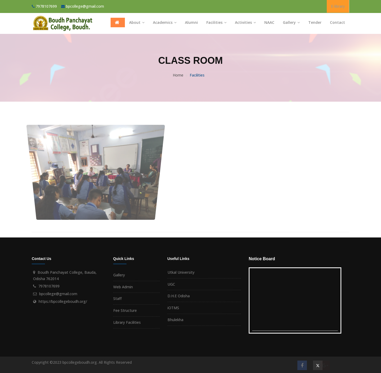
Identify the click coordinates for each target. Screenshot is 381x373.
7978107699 (49, 286)
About (136, 22)
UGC (171, 284)
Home (178, 75)
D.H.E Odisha (178, 295)
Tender (314, 22)
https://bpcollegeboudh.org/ (63, 301)
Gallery (291, 22)
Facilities (216, 22)
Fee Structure (125, 310)
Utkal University (180, 272)
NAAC (269, 22)
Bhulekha (175, 319)
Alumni (191, 22)
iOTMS (173, 307)
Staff (117, 298)
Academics (164, 22)
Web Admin (123, 286)
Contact (337, 22)
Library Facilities (127, 322)
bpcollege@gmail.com (85, 6)
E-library (338, 6)
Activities (245, 22)
